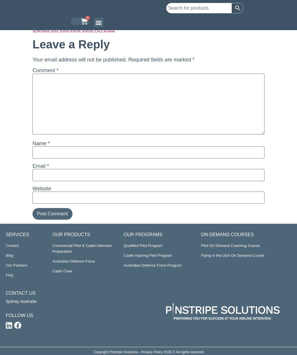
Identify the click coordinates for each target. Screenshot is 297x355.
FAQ (9, 275)
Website (41, 188)
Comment (45, 70)
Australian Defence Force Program (153, 265)
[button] (99, 22)
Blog (9, 255)
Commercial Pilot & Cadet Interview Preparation (82, 248)
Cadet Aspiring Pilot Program (148, 255)
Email (40, 166)
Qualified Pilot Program (143, 245)
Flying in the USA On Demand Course (233, 255)
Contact (12, 245)
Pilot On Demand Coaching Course (230, 245)
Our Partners (16, 265)
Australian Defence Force (73, 261)
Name (41, 143)
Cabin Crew (62, 271)
